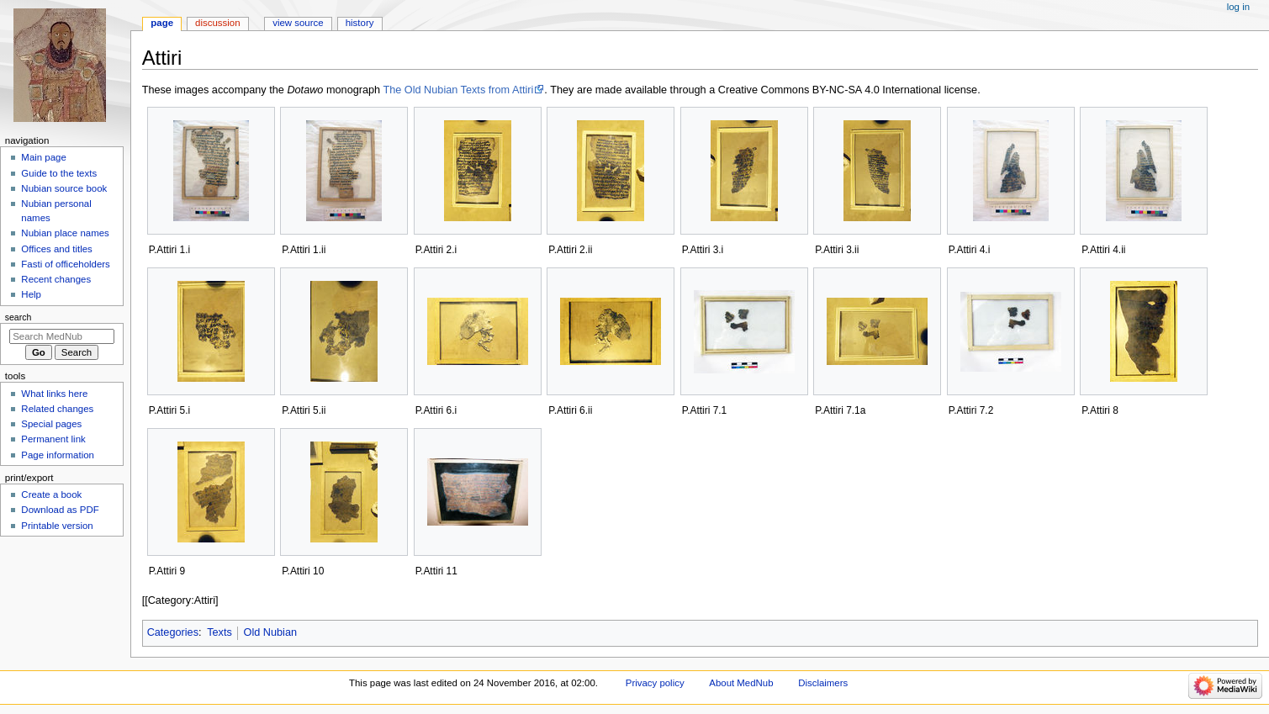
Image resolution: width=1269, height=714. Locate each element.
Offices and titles (56, 249)
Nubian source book (64, 188)
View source (297, 23)
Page (162, 23)
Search (18, 317)
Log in (1238, 7)
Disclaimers (823, 683)
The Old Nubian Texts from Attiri (458, 90)
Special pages (51, 424)
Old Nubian (270, 632)
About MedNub (741, 683)
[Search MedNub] (61, 336)
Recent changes (56, 279)
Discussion (217, 23)
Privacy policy (655, 683)
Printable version (57, 526)
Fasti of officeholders (65, 264)
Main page (43, 157)
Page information (57, 455)
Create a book (51, 494)
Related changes (57, 409)
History (360, 23)
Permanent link (53, 439)
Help (31, 294)
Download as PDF (59, 510)
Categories (172, 632)
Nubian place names (64, 233)
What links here (54, 394)
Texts (219, 632)
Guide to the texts (59, 173)
